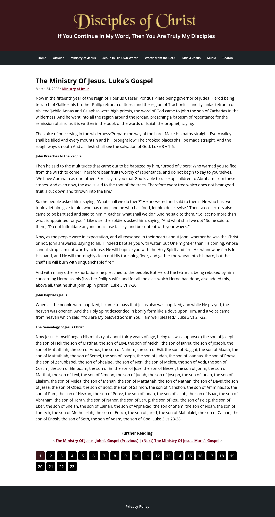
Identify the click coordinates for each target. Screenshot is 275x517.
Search (227, 58)
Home (42, 58)
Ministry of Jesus (83, 58)
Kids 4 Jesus (191, 58)
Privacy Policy (137, 506)
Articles (58, 58)
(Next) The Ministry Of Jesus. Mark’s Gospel (180, 440)
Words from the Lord (160, 58)
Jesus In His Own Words (120, 58)
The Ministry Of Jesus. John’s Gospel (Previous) (97, 440)
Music (211, 58)
